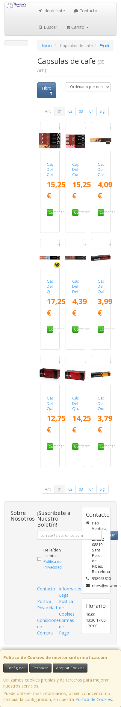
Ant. (48, 111)
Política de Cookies (93, 699)
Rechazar (40, 667)
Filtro (47, 90)
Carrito (77, 27)
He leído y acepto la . (53, 559)
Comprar (51, 212)
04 (91, 111)
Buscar (48, 27)
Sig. (102, 111)
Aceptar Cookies (70, 667)
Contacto (85, 10)
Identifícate (52, 10)
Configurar (16, 667)
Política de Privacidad (52, 564)
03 (81, 111)
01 (60, 111)
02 (70, 111)
